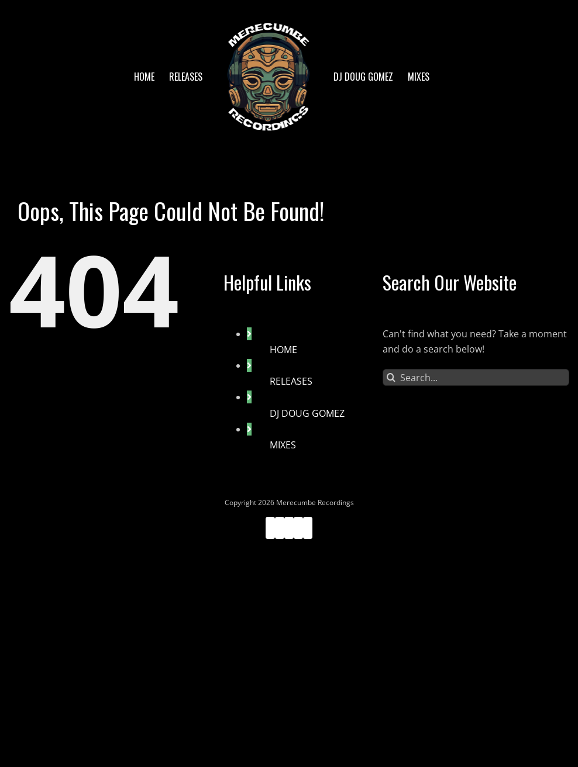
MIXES (283, 444)
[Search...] (476, 377)
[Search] (391, 377)
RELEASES (291, 381)
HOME (283, 349)
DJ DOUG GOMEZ (307, 413)
